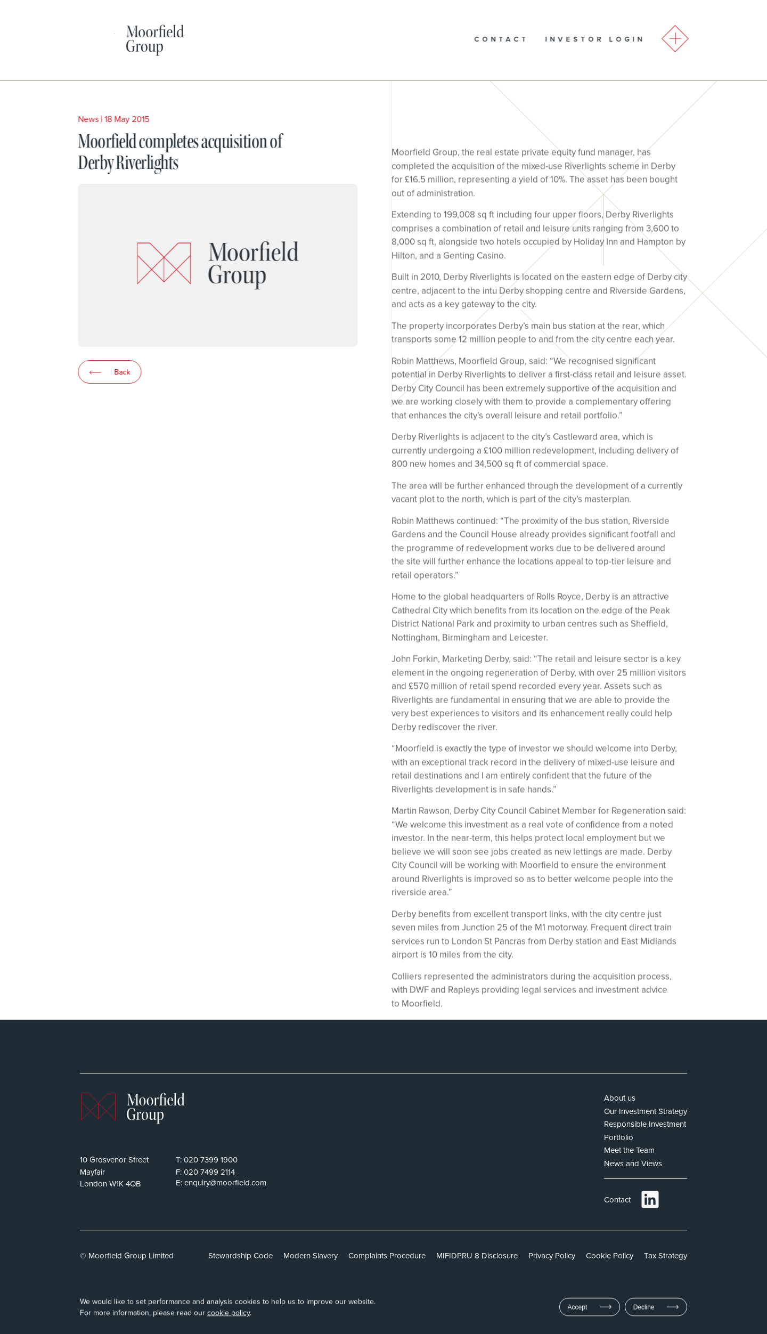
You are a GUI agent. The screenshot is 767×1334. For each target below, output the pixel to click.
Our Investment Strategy (645, 1111)
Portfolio (618, 1137)
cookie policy (228, 1313)
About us (619, 1097)
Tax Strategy (665, 1255)
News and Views (633, 1163)
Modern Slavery (310, 1255)
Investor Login (616, 39)
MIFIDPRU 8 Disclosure (477, 1255)
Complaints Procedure (387, 1255)
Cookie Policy (609, 1255)
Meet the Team (629, 1150)
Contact (522, 39)
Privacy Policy (551, 1255)
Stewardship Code (240, 1255)
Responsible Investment (645, 1123)
